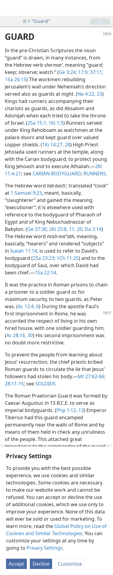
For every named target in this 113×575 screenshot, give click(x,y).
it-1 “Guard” (33, 21)
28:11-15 (14, 383)
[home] (9, 7)
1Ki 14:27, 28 (56, 144)
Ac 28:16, (16, 335)
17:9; (83, 72)
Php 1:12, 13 (70, 410)
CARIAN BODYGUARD (57, 173)
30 (29, 335)
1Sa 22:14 (45, 272)
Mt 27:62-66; (91, 376)
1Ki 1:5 (55, 123)
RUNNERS (94, 173)
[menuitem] (9, 7)
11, (72, 229)
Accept (16, 564)
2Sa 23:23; (44, 258)
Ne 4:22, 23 (89, 94)
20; (79, 229)
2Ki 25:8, (58, 229)
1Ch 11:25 (67, 258)
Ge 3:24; (68, 72)
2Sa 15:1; (37, 123)
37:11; (96, 72)
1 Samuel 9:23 (26, 193)
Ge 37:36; (37, 229)
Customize (70, 564)
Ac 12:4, (26, 306)
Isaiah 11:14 (23, 251)
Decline (41, 564)
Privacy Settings (45, 548)
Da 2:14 (92, 229)
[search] (105, 8)
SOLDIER (45, 383)
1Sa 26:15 (15, 79)
